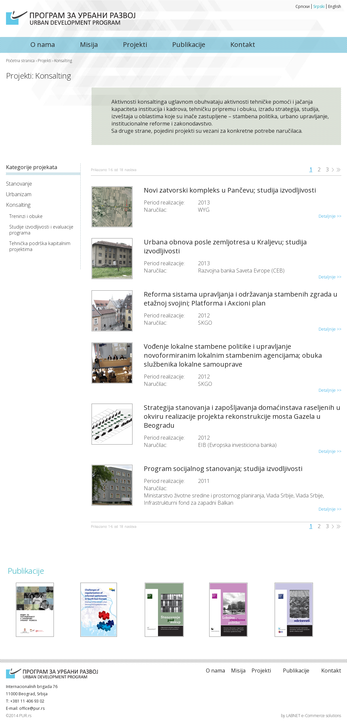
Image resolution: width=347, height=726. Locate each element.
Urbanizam (18, 194)
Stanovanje (19, 183)
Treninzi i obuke (26, 216)
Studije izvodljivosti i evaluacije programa (41, 230)
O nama (70, 18)
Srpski (319, 6)
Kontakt (242, 44)
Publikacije (188, 44)
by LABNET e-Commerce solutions (311, 715)
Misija (89, 44)
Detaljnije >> (330, 216)
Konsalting (18, 204)
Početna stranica (20, 60)
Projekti (135, 44)
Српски (302, 6)
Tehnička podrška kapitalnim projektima (39, 246)
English (334, 6)
